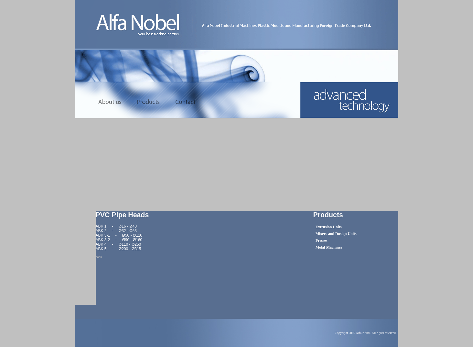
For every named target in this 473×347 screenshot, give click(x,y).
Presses (322, 240)
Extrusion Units (329, 227)
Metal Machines (329, 247)
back (99, 257)
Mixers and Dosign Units (336, 233)
